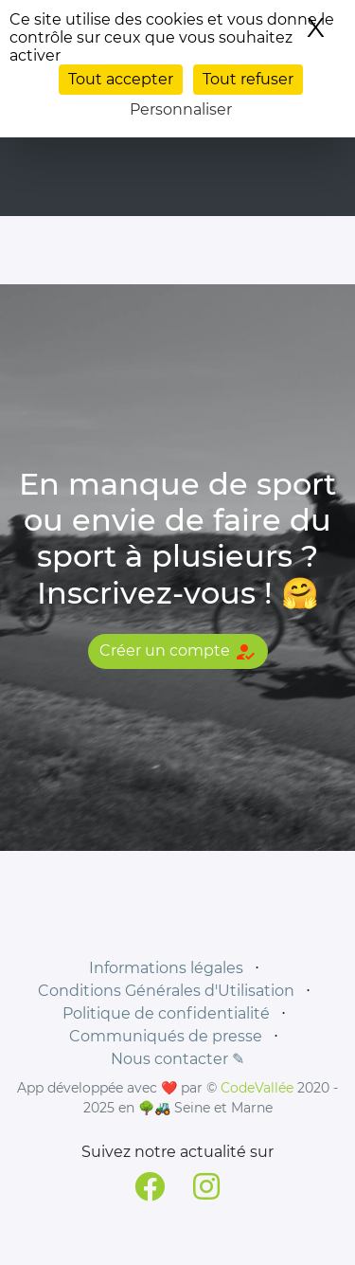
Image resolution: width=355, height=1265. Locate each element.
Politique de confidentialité (166, 1013)
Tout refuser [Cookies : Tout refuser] (248, 79)
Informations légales (166, 968)
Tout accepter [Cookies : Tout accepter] (120, 79)
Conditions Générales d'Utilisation (166, 991)
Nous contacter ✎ (177, 1059)
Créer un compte (178, 652)
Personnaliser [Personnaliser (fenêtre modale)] (181, 109)
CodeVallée (257, 1087)
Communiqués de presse (165, 1036)
